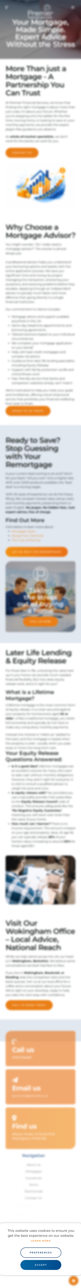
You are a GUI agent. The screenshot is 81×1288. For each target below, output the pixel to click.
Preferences (41, 1252)
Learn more (41, 1240)
